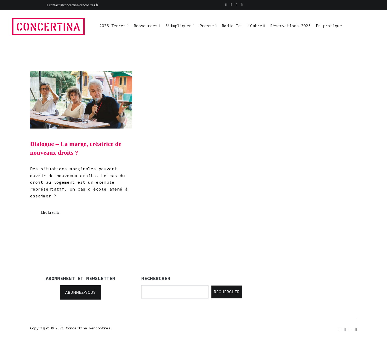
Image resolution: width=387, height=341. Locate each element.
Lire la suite (50, 213)
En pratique (329, 25)
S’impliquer (178, 25)
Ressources (145, 25)
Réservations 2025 (290, 25)
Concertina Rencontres (88, 328)
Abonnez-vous (80, 292)
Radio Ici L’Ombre (242, 25)
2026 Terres (112, 25)
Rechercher (227, 292)
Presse (207, 25)
